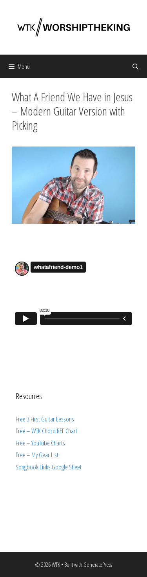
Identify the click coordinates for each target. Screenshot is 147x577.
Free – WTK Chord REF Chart (46, 430)
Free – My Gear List (37, 454)
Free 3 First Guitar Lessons (45, 418)
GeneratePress (97, 564)
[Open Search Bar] (135, 66)
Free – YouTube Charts (40, 442)
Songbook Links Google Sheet (49, 466)
